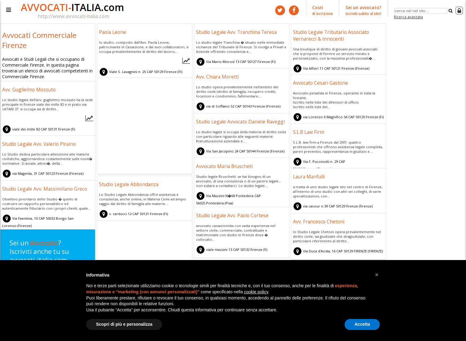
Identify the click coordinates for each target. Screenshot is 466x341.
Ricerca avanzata (408, 16)
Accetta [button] (362, 324)
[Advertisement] (144, 127)
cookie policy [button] (256, 291)
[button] (377, 275)
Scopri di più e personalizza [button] (124, 324)
